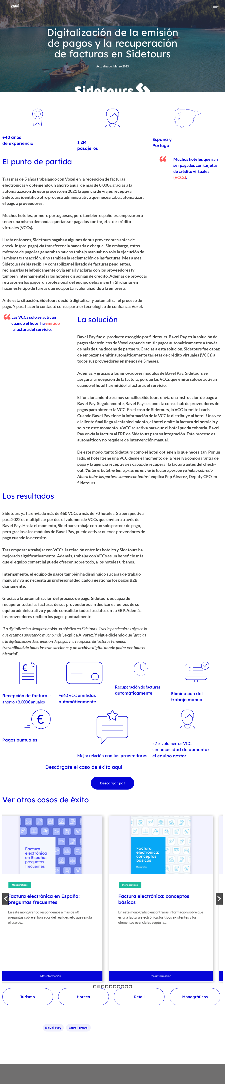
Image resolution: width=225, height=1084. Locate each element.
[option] (56, 899)
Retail (139, 996)
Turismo (27, 996)
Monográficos (25, 884)
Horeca (83, 996)
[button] (5, 899)
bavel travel (78, 1028)
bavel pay (53, 1028)
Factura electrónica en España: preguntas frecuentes (49, 899)
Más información (56, 976)
